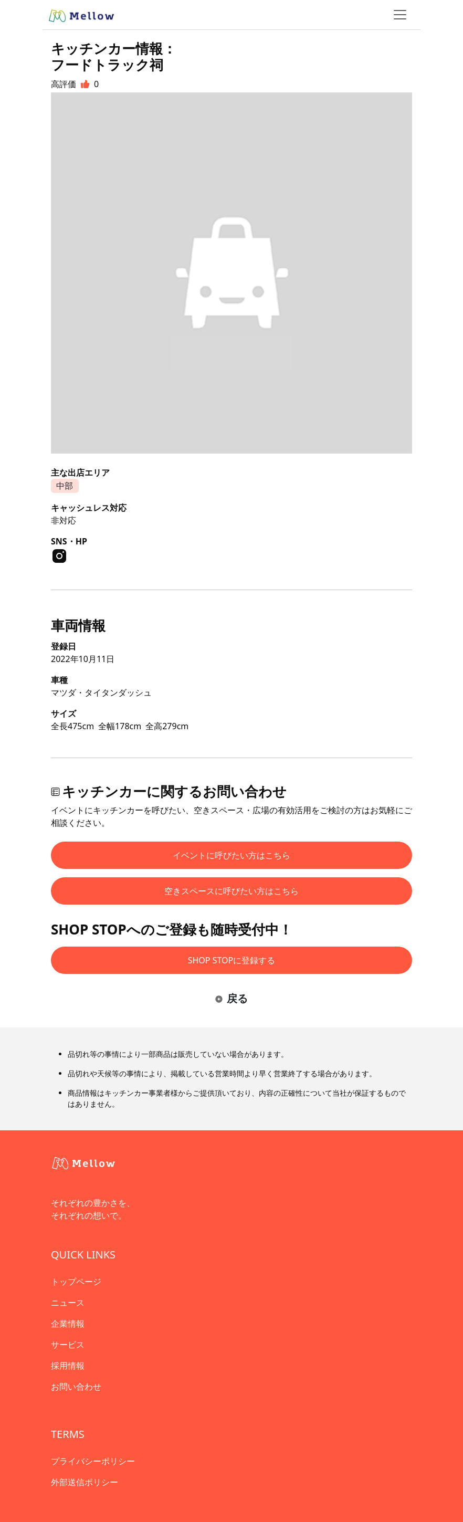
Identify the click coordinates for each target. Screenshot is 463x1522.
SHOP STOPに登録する (232, 960)
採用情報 (68, 1365)
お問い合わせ (76, 1386)
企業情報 (68, 1323)
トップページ (76, 1281)
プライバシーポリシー (93, 1461)
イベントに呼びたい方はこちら (231, 855)
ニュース (68, 1302)
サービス (68, 1344)
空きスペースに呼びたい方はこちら (231, 891)
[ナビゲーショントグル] (400, 15)
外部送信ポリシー (84, 1482)
